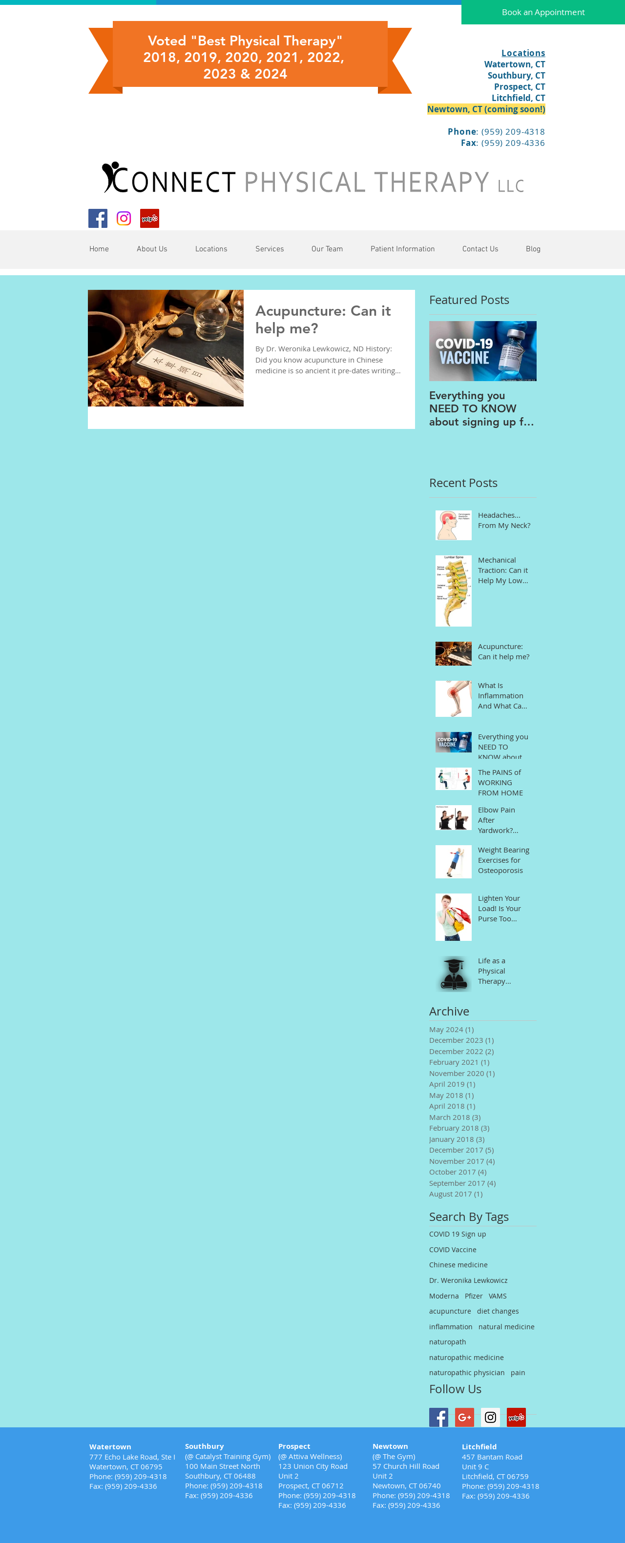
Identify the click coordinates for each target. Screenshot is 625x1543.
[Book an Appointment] (543, 12)
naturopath (447, 1341)
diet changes (498, 1311)
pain (518, 1372)
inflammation (451, 1326)
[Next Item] (521, 351)
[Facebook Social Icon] (97, 218)
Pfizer (474, 1295)
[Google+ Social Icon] (464, 1417)
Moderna (444, 1295)
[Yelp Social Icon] (149, 218)
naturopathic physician (467, 1372)
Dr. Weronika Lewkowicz (468, 1280)
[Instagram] (123, 218)
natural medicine (507, 1326)
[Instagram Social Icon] (490, 1417)
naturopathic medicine (466, 1357)
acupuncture (450, 1311)
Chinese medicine (458, 1264)
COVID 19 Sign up (457, 1233)
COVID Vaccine (453, 1249)
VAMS (498, 1295)
